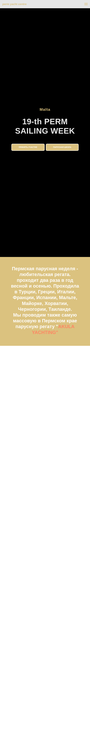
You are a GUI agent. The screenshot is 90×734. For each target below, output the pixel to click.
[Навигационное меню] (86, 4)
